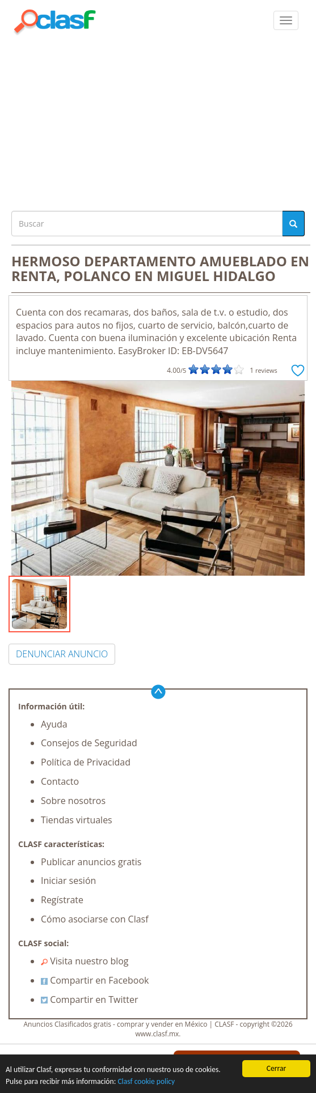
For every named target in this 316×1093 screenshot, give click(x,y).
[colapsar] (285, 20)
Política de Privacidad (85, 762)
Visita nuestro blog (85, 961)
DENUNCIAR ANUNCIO (62, 654)
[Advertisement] (158, 120)
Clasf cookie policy (146, 1081)
